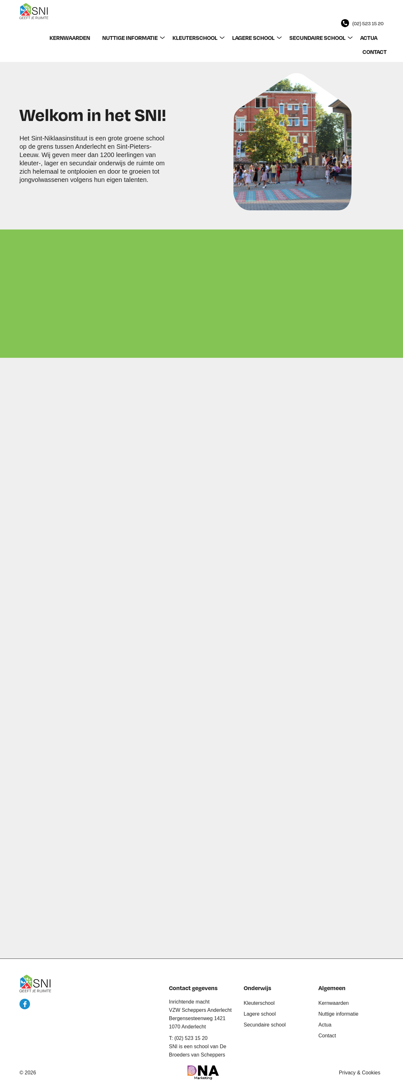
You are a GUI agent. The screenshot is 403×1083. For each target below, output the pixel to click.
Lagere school (260, 1014)
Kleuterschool (259, 1003)
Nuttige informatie (338, 1014)
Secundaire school (265, 1024)
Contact (327, 1035)
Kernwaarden (333, 1003)
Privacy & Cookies (359, 1072)
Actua (324, 1024)
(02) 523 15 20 (368, 23)
